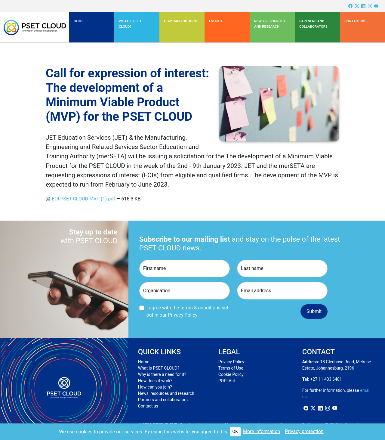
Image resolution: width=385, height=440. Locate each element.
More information (261, 431)
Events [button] (215, 21)
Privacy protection (304, 431)
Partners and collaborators (163, 399)
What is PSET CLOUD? (158, 368)
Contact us (354, 21)
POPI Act (226, 380)
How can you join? (181, 21)
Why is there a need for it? (162, 374)
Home (79, 21)
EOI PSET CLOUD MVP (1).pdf (81, 199)
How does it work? (155, 380)
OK (235, 431)
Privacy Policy (231, 361)
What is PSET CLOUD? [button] (130, 24)
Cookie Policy (231, 374)
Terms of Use (230, 368)
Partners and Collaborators (313, 24)
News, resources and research (269, 24)
